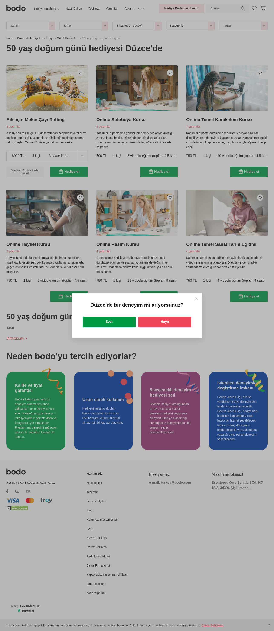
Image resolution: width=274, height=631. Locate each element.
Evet (109, 322)
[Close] (196, 298)
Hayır (165, 322)
